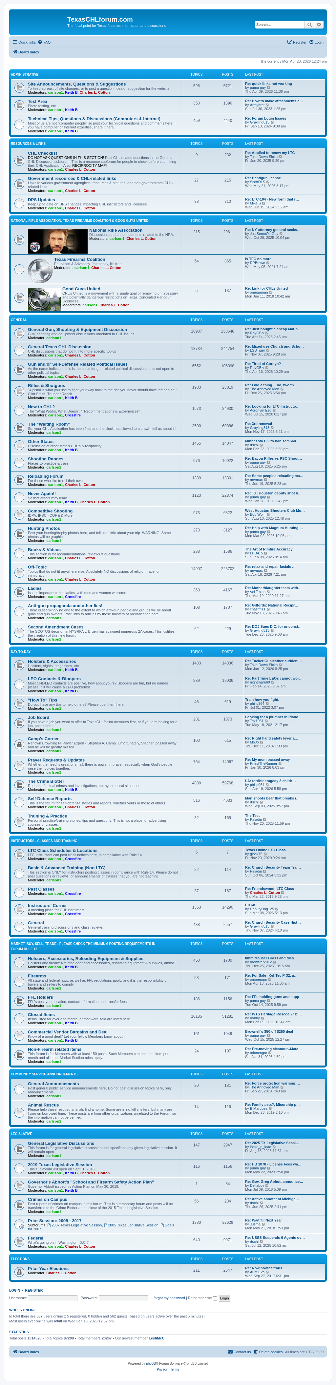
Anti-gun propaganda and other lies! (65, 605)
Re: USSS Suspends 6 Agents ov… (275, 1238)
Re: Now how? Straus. (264, 1268)
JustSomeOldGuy (264, 234)
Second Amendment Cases (56, 627)
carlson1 (55, 92)
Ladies (35, 588)
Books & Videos (44, 549)
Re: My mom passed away (267, 759)
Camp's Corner (43, 738)
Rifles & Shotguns (46, 385)
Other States (40, 441)
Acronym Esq (260, 410)
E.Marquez (258, 1108)
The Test (252, 816)
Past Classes (41, 889)
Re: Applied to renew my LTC (270, 153)
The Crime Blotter (46, 781)
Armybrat (257, 105)
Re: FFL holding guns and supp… (274, 997)
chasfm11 (258, 609)
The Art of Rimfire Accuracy (269, 549)
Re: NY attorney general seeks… (273, 230)
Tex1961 (257, 721)
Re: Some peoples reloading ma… (274, 476)
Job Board (38, 717)
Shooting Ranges (45, 458)
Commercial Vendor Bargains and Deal (68, 1031)
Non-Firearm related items (54, 1049)
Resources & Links (28, 143)
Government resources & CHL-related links (72, 178)
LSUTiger (257, 350)
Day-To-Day (21, 652)
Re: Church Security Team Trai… (273, 867)
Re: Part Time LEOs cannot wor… (274, 678)
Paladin (256, 819)
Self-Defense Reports (50, 798)
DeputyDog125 (262, 909)
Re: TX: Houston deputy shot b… (273, 493)
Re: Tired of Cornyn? (263, 364)
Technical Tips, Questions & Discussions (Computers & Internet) (94, 118)
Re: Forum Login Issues (265, 118)
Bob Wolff (257, 514)
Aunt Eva (257, 1272)
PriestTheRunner (263, 763)
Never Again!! (42, 493)
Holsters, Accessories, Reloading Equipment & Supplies (85, 958)
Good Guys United (81, 288)
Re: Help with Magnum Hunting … (274, 528)
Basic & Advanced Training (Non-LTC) (67, 867)
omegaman (259, 292)
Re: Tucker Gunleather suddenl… (273, 661)
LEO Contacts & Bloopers (54, 678)
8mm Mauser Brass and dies (269, 958)
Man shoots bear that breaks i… (272, 798)
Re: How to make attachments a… (274, 101)
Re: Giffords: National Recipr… (271, 605)
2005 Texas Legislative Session (131, 1225)
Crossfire (73, 415)
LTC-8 (250, 905)
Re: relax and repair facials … (270, 566)
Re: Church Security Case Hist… (273, 922)
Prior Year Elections (48, 1268)
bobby (255, 1018)
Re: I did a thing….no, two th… (271, 385)
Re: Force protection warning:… (272, 1083)
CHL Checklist (42, 153)
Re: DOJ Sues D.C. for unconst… (273, 626)
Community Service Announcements (44, 1074)
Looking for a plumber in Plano (271, 717)
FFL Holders (40, 997)
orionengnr (258, 979)
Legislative (21, 1134)
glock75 (256, 854)
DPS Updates (41, 199)
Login (14, 1290)
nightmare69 (260, 682)
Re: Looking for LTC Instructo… (272, 406)
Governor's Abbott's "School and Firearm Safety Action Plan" (91, 1182)
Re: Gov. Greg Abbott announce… (274, 1181)
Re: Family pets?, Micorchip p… (272, 1104)
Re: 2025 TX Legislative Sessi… (272, 1143)
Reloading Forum (45, 476)
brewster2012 (261, 962)
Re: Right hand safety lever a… (271, 738)
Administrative (24, 74)
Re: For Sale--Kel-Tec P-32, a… (271, 975)
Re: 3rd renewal (258, 424)
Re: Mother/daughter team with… (273, 588)
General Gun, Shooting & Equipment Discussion (77, 329)
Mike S (255, 203)
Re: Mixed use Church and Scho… (274, 346)
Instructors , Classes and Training (44, 841)
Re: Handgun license (263, 178)
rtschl (254, 445)
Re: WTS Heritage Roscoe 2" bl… (273, 1014)
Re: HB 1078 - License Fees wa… (273, 1164)
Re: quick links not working (268, 84)
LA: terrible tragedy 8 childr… (270, 781)
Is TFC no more (258, 259)
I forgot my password (168, 1298)
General (19, 320)
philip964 (257, 703)
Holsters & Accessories (52, 661)
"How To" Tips (42, 700)
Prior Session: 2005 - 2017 (54, 1220)
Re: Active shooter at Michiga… (272, 1199)
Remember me (202, 1298)
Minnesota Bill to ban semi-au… (272, 441)
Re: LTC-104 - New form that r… (272, 199)
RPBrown (257, 263)
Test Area (37, 101)
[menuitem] (44, 42)
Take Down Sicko (264, 157)
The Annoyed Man (264, 389)
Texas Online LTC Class (265, 850)
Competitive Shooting (50, 511)
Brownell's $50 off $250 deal (269, 1031)
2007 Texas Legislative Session (74, 1225)
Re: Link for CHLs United (266, 288)
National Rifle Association (115, 230)
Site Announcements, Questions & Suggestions (77, 84)
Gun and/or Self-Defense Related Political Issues (78, 364)
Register (34, 1290)
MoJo (254, 742)
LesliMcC (156, 1338)
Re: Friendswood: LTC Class (269, 889)
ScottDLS (257, 182)
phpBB (151, 1363)
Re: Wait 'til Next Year (263, 1220)
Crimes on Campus (47, 1199)
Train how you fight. (262, 700)
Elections (20, 1259)
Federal (35, 1238)
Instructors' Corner (47, 905)
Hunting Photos (44, 528)
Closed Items (41, 1014)
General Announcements (53, 1083)
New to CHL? (41, 406)
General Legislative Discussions (61, 1143)
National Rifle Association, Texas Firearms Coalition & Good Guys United (80, 220)
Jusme (255, 1224)
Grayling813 (259, 122)
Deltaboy (257, 1185)
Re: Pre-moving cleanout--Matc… (273, 1049)
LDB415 (256, 553)
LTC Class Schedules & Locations (62, 850)
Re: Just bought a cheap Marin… (273, 329)
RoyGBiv (257, 333)
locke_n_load (260, 1147)
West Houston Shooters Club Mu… (275, 510)
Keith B (71, 92)
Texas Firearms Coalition (79, 259)
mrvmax (256, 480)
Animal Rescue (43, 1105)
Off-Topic (37, 567)
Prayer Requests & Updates (56, 760)
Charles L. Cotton (95, 92)
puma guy (258, 87)
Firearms (37, 975)
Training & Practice (47, 816)
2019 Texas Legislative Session (60, 1164)
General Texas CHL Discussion (60, 346)
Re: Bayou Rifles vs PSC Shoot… (273, 458)
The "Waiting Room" (49, 424)
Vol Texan (258, 592)
